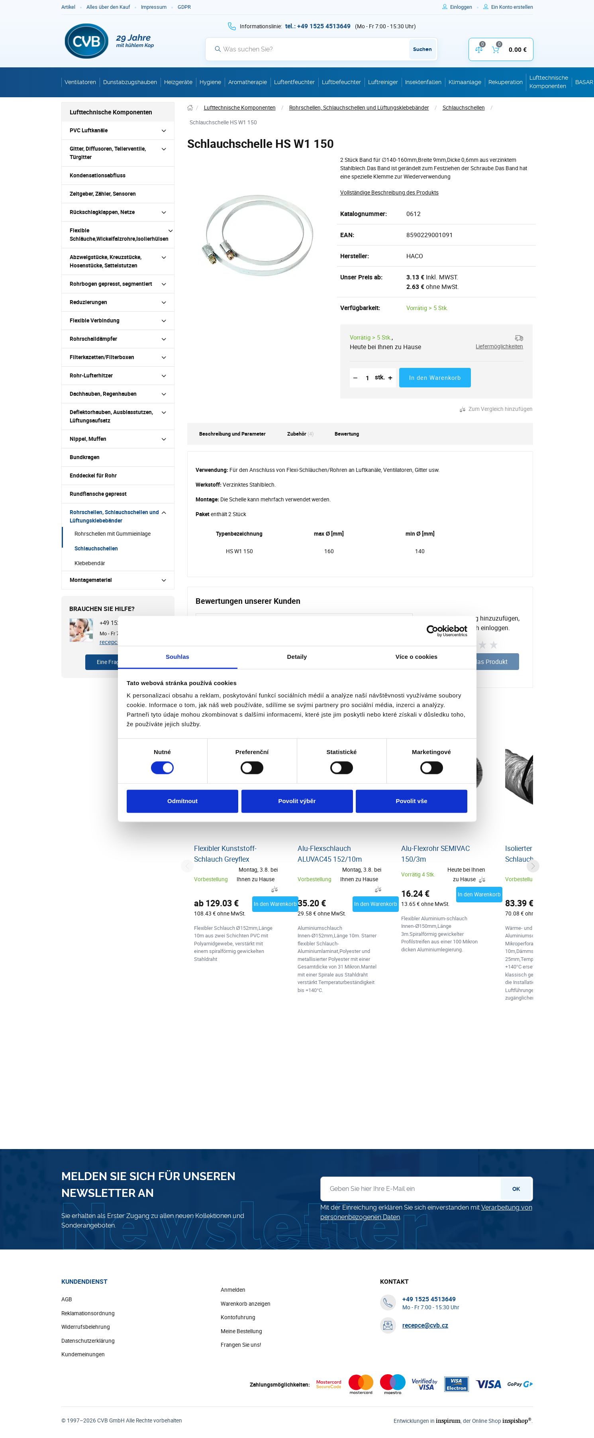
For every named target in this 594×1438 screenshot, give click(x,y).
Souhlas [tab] (177, 656)
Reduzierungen (88, 302)
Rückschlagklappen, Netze (102, 212)
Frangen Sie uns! (241, 1344)
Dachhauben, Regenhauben (103, 393)
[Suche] (321, 49)
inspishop (516, 1420)
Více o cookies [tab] (417, 656)
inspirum (448, 1420)
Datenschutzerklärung (88, 1340)
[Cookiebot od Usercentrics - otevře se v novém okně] (432, 631)
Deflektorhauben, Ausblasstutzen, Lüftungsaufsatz (111, 416)
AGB (66, 1299)
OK (516, 1189)
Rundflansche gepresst (98, 493)
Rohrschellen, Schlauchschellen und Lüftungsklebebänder (114, 516)
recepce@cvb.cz (425, 1325)
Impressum (154, 7)
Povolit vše (411, 801)
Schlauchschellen (96, 548)
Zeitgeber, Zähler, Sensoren (103, 193)
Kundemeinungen (83, 1354)
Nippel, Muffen (88, 438)
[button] (494, 342)
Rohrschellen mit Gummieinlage (112, 533)
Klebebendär (89, 563)
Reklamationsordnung (88, 1313)
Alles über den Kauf (108, 7)
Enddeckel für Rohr (93, 475)
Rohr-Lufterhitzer (91, 375)
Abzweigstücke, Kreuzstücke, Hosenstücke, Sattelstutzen (105, 261)
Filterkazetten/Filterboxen (102, 357)
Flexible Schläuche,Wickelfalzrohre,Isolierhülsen (119, 234)
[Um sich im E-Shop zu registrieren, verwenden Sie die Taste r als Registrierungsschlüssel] (512, 7)
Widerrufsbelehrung (85, 1326)
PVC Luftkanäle (89, 130)
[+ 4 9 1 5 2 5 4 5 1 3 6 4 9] (318, 26)
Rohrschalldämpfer (93, 338)
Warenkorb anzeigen (246, 1303)
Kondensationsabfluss (97, 175)
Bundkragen (85, 457)
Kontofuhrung (238, 1317)
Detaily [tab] (297, 656)
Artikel (68, 7)
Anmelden (233, 1289)
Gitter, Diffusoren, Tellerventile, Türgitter (108, 153)
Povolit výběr (297, 801)
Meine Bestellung (241, 1331)
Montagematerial (91, 579)
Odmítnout (182, 801)
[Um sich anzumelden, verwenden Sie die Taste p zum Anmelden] (464, 7)
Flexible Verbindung (95, 320)
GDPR (184, 7)
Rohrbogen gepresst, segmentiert (111, 283)
